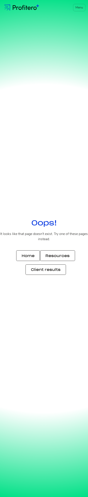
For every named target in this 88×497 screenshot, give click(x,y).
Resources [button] (57, 256)
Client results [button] (46, 269)
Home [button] (28, 256)
